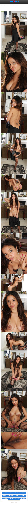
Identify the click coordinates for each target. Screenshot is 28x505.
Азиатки (11, 492)
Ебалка (1, 4)
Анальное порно (17, 492)
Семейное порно (17, 498)
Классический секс (11, 495)
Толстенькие (23, 498)
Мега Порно (1, 501)
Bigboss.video (12, 502)
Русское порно (11, 498)
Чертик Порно (5, 492)
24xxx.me (16, 502)
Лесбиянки (23, 495)
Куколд (17, 495)
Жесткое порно (5, 495)
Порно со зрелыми (5, 498)
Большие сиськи (23, 492)
